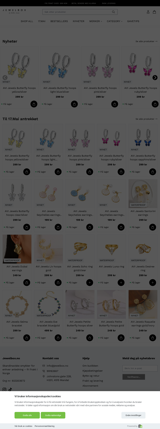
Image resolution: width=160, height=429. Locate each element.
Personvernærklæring (44, 426)
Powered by (134, 426)
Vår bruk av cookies (23, 426)
